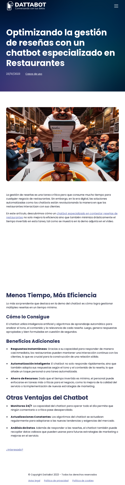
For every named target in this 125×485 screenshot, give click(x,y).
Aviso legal (34, 480)
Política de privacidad (56, 480)
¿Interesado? (14, 450)
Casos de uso (33, 74)
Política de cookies (83, 480)
